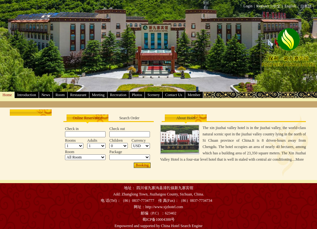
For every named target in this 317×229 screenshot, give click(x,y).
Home (7, 95)
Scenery (153, 95)
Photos (137, 95)
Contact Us (173, 95)
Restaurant (78, 95)
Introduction (26, 95)
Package (115, 152)
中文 (277, 6)
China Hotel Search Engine (182, 226)
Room (60, 95)
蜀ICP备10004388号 (158, 219)
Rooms (70, 140)
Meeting (98, 95)
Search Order (129, 118)
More (299, 159)
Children (116, 140)
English (290, 6)
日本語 (306, 6)
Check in (72, 129)
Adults (92, 140)
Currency (139, 140)
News (46, 95)
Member (194, 95)
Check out (117, 129)
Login (248, 6)
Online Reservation (87, 118)
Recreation (118, 95)
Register (262, 6)
